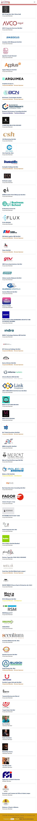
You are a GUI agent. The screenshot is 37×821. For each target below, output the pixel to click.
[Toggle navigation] (34, 2)
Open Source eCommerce (26, 819)
